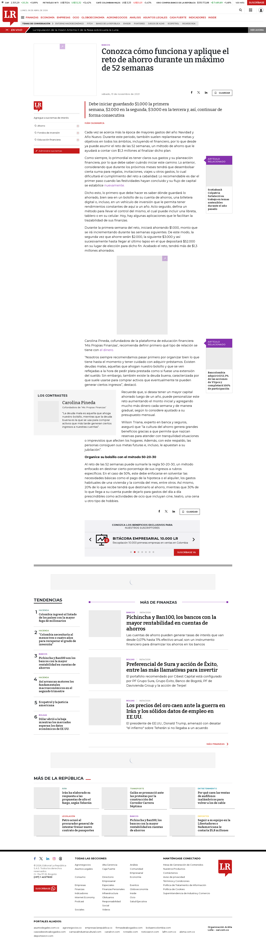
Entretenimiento (207, 788)
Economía (135, 877)
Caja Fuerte (108, 868)
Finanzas (79, 889)
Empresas (80, 885)
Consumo (80, 877)
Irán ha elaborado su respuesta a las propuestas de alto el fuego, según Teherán (77, 798)
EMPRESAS (63, 17)
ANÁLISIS (135, 17)
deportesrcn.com (43, 935)
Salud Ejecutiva (138, 901)
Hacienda (44, 610)
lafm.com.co (169, 931)
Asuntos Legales (84, 868)
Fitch (90, 24)
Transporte (137, 788)
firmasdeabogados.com (129, 927)
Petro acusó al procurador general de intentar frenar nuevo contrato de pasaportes (78, 825)
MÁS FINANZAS (216, 744)
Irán (64, 788)
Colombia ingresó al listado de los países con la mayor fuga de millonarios (58, 617)
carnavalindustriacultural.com (85, 931)
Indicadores (81, 893)
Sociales (79, 909)
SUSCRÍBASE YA (186, 552)
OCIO (76, 17)
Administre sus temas (48, 150)
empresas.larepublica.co (98, 927)
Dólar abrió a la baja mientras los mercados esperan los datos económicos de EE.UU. (55, 724)
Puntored (139, 24)
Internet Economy (85, 897)
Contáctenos (170, 873)
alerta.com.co (187, 931)
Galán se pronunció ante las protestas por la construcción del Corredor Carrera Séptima (147, 799)
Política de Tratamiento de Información (184, 885)
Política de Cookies (174, 889)
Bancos (43, 654)
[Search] (240, 10)
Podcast (79, 901)
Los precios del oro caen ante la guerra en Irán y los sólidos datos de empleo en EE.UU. (175, 711)
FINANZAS (32, 17)
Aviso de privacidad (174, 877)
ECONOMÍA (47, 17)
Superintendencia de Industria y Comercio (186, 893)
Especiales (108, 885)
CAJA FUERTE (178, 17)
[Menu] (23, 17)
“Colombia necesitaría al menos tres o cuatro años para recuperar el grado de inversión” (57, 639)
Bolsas (43, 715)
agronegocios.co (72, 927)
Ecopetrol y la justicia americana (53, 704)
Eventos (134, 885)
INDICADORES (197, 17)
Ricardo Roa (188, 24)
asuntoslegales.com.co (46, 927)
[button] (89, 540)
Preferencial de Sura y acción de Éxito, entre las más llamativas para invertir (172, 667)
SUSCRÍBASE (256, 2)
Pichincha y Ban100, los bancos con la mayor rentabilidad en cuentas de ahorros (171, 623)
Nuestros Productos (174, 868)
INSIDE (212, 17)
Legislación (68, 816)
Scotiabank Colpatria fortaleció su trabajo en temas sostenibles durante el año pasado (218, 199)
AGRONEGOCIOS (117, 17)
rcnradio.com (130, 931)
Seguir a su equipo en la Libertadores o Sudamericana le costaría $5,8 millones (214, 825)
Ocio (132, 897)
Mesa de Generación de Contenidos (183, 864)
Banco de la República (108, 24)
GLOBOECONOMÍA (92, 17)
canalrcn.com (112, 931)
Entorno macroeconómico (69, 24)
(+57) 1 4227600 (43, 877)
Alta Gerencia (109, 864)
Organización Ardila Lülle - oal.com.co (220, 928)
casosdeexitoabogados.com (50, 931)
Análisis (134, 864)
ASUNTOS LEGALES (155, 17)
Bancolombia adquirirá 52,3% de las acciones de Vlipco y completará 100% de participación (219, 380)
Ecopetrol (173, 24)
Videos (106, 909)
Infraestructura (110, 893)
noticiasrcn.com (150, 931)
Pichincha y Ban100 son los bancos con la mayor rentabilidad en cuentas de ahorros (57, 662)
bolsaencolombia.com (158, 927)
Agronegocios (83, 864)
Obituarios (108, 897)
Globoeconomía (139, 889)
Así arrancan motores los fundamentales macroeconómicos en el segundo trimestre (56, 686)
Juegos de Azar (156, 24)
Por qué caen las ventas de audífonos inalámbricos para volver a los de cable (214, 798)
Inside (133, 893)
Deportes (203, 816)
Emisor (127, 24)
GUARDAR (222, 92)
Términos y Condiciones (176, 881)
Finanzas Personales (113, 889)
